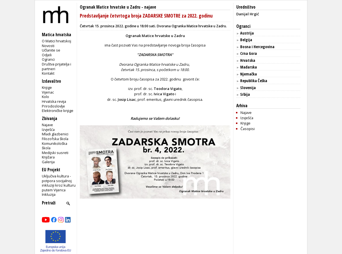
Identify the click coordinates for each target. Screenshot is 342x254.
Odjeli (47, 54)
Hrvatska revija (54, 101)
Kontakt (48, 73)
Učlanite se (51, 50)
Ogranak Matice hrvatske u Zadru (110, 7)
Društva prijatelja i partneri (56, 66)
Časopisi (247, 128)
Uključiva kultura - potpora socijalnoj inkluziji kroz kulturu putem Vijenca (59, 183)
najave (150, 7)
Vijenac (48, 92)
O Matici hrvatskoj (56, 40)
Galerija (48, 161)
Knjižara (48, 157)
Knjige (47, 87)
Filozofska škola (55, 138)
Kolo (45, 96)
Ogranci (48, 59)
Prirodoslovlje (53, 106)
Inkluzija (49, 194)
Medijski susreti (55, 152)
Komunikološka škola (54, 146)
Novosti (48, 45)
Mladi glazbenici (55, 133)
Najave (47, 124)
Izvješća (48, 129)
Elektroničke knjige (57, 110)
